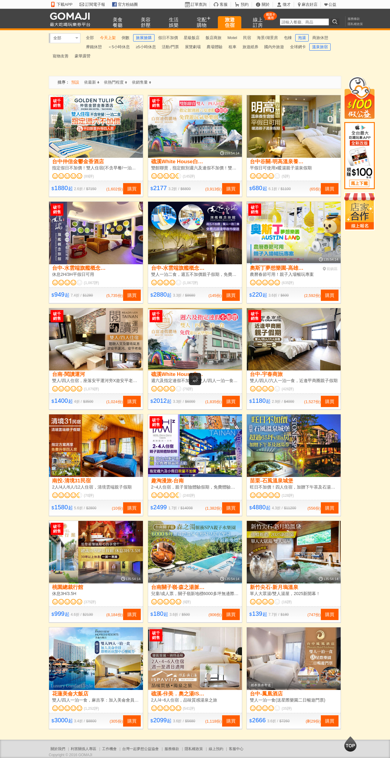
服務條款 (354, 18)
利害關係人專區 (83, 749)
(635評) (288, 283)
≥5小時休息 (146, 47)
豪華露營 (82, 56)
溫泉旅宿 (320, 47)
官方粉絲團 (128, 4)
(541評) (189, 708)
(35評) (287, 708)
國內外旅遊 (274, 47)
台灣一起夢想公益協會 (140, 749)
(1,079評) (91, 389)
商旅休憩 (320, 37)
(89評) (89, 176)
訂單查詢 (199, 4)
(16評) (287, 602)
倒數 (125, 37)
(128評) (288, 495)
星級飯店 (192, 37)
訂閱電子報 (95, 4)
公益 (332, 4)
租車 (232, 47)
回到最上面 (350, 744)
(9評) (187, 602)
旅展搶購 (144, 37)
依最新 (91, 82)
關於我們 (58, 749)
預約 (245, 4)
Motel (232, 37)
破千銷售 (57, 103)
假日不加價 (168, 37)
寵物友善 (61, 56)
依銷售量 (141, 82)
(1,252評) (91, 708)
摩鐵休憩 (94, 47)
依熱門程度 (115, 82)
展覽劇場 (193, 47)
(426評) (288, 389)
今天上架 (108, 37)
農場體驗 (214, 47)
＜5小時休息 (119, 47)
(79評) (188, 389)
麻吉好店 (309, 4)
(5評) (286, 176)
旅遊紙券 (250, 47)
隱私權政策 (355, 24)
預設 (75, 82)
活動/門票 (170, 47)
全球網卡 (298, 47)
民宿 (247, 37)
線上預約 (216, 749)
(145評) (189, 176)
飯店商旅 (214, 37)
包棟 (288, 37)
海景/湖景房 (267, 37)
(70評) (89, 495)
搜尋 (335, 21)
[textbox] (304, 22)
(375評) (90, 602)
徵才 (287, 4)
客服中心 (236, 749)
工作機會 (109, 749)
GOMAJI (71, 19)
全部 (57, 38)
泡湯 (302, 37)
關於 (266, 4)
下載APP (65, 4)
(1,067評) (91, 283)
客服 (224, 4)
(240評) (189, 495)
